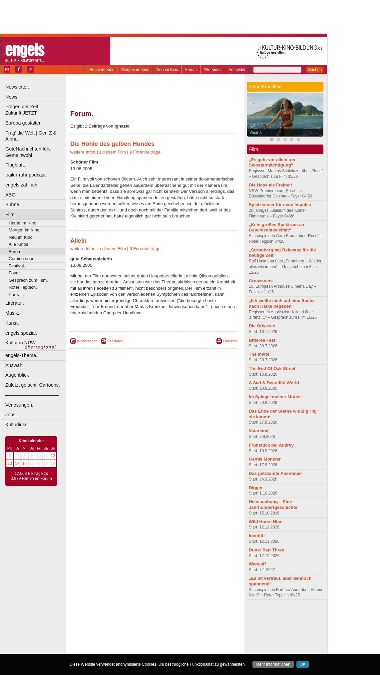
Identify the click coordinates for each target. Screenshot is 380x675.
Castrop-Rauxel (137, 627)
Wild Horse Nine (265, 521)
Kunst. (12, 323)
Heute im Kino (101, 69)
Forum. (16, 251)
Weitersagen (87, 341)
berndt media (125, 615)
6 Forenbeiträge (145, 248)
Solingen (155, 643)
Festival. (17, 265)
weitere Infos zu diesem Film (98, 152)
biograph (100, 621)
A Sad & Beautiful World (274, 382)
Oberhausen (186, 638)
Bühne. (13, 204)
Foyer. (15, 272)
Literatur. (14, 303)
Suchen (315, 69)
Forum (191, 69)
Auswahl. (15, 365)
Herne (178, 632)
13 (10, 463)
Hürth (190, 632)
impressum (150, 615)
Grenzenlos (261, 280)
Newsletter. (17, 87)
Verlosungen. (19, 405)
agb (191, 615)
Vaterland (258, 430)
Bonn (117, 627)
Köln (201, 632)
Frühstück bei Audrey (271, 445)
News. (12, 97)
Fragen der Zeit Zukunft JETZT (36, 110)
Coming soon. (22, 258)
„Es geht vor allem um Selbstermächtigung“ (272, 162)
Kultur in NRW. (21, 342)
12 (53, 456)
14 (17, 463)
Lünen (136, 638)
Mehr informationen (273, 664)
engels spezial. (21, 333)
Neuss (167, 638)
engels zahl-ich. (22, 184)
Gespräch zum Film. (28, 280)
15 (24, 463)
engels (134, 621)
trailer (154, 621)
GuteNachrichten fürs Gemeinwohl (28, 152)
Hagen (164, 632)
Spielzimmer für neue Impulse (280, 204)
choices (118, 621)
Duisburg (203, 627)
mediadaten (207, 615)
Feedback (116, 341)
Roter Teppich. (23, 287)
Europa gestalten (23, 123)
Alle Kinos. (19, 244)
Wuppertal (181, 643)
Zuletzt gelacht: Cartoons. (32, 385)
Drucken (230, 341)
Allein (78, 240)
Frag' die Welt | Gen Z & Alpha (30, 136)
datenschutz (173, 615)
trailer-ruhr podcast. (26, 174)
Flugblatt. (15, 165)
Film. (10, 214)
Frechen (121, 632)
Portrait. (16, 294)
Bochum (102, 627)
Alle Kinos (212, 69)
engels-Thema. (21, 355)
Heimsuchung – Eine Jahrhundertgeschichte (273, 504)
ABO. (11, 194)
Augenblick (17, 375)
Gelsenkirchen (143, 632)
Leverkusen (119, 638)
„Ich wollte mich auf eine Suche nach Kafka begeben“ (282, 303)
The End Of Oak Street (272, 368)
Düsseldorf (183, 627)
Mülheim (152, 638)
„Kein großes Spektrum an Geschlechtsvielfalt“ (276, 227)
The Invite (259, 354)
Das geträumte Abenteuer (275, 473)
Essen (106, 632)
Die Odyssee (262, 325)
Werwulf (257, 563)
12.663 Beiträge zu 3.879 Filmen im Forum (31, 476)
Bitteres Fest (262, 340)
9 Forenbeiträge (145, 152)
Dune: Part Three (266, 549)
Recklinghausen (131, 643)
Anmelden (237, 69)
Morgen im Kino (135, 69)
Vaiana (255, 132)
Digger (256, 487)
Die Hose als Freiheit (270, 184)
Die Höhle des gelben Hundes (112, 144)
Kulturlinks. (17, 424)
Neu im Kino (167, 69)
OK (302, 664)
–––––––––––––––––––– (32, 395)
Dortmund (162, 627)
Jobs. (11, 414)
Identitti (257, 535)
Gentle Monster (265, 459)
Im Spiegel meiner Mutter (275, 396)
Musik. (12, 313)
